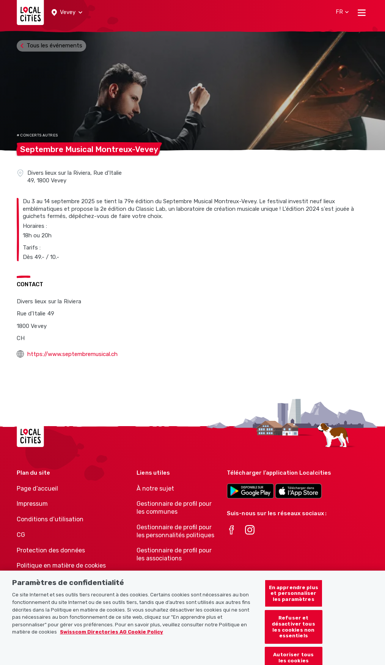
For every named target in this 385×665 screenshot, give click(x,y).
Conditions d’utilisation (50, 519)
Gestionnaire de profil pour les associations (174, 554)
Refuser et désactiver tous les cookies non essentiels (293, 633)
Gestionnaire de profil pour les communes (174, 507)
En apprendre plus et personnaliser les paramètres (293, 599)
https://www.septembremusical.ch (72, 354)
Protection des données (51, 550)
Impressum (32, 503)
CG (21, 534)
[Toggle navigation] (362, 12)
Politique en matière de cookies (61, 565)
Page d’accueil (37, 488)
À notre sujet (155, 488)
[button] (67, 12)
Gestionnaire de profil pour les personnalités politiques (175, 531)
